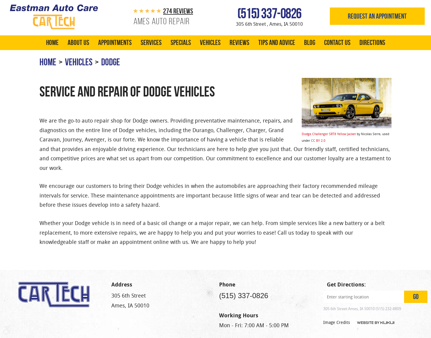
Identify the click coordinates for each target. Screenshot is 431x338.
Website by (375, 323)
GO (416, 297)
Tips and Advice (276, 42)
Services (151, 42)
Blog (309, 42)
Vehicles (210, 42)
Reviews (239, 42)
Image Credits (336, 322)
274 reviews (178, 11)
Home (52, 42)
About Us (78, 42)
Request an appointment (377, 16)
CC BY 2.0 (318, 140)
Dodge (110, 62)
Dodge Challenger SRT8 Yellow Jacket (329, 134)
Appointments (115, 42)
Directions (372, 42)
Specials (181, 42)
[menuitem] (52, 42)
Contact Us (337, 42)
